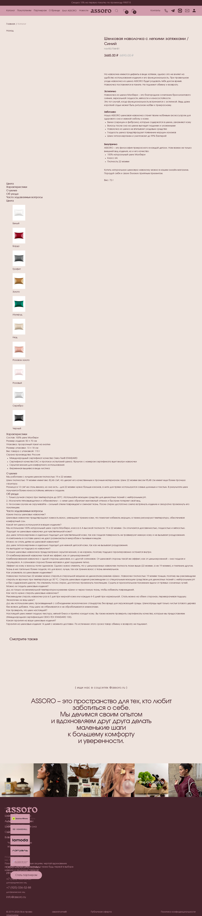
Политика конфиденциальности (178, 912)
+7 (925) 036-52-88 (18, 887)
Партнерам (40, 10)
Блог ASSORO (69, 11)
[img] (20, 850)
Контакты (155, 10)
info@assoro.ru (16, 897)
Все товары (12, 837)
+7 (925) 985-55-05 (18, 879)
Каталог (10, 10)
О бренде (54, 10)
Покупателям (24, 10)
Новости (83, 10)
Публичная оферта (101, 912)
